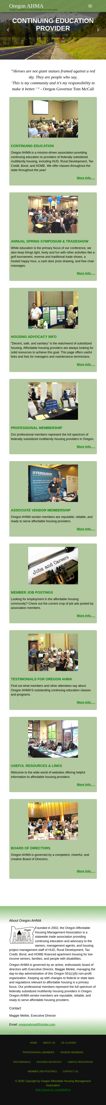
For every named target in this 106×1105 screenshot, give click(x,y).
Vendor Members (71, 1052)
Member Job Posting (31, 592)
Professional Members (38, 1052)
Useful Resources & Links (36, 766)
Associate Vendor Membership (41, 510)
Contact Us (70, 1071)
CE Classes (68, 1042)
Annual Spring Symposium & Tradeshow (49, 241)
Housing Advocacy (49, 1062)
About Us (49, 1042)
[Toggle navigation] (90, 6)
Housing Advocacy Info (34, 337)
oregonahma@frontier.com (37, 1024)
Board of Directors (31, 848)
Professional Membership (36, 428)
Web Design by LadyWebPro (53, 1089)
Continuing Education (32, 146)
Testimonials (22, 1062)
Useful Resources (80, 1062)
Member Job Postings (42, 1071)
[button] (8, 30)
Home (33, 1042)
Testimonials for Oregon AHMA (41, 679)
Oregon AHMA (26, 6)
